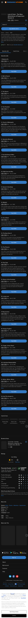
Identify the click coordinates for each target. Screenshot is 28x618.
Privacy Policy (11, 584)
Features (4, 568)
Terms (4, 595)
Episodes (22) (5, 51)
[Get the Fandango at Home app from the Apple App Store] (5, 553)
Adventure (16, 505)
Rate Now (17, 462)
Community (10, 462)
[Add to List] (26, 20)
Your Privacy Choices (21, 584)
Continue (14, 615)
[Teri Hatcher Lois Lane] (22, 426)
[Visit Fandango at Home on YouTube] (17, 577)
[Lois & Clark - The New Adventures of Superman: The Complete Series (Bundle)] (17, 443)
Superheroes (23, 505)
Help (3, 571)
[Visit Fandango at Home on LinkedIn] (10, 577)
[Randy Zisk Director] (5, 426)
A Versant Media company (17, 580)
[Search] (26, 2)
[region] (14, 603)
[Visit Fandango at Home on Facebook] (13, 577)
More (2, 42)
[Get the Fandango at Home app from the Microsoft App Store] (23, 553)
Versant (12, 593)
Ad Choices (5, 584)
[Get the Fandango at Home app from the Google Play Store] (14, 553)
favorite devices (18, 44)
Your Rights (23, 598)
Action (6, 505)
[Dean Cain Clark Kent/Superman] (14, 426)
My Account (5, 565)
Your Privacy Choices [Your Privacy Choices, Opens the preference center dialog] (14, 611)
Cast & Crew (16, 51)
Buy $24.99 (17, 28)
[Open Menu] (2, 2)
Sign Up (14, 557)
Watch (4, 562)
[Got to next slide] (26, 426)
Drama (10, 505)
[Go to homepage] (14, 2)
